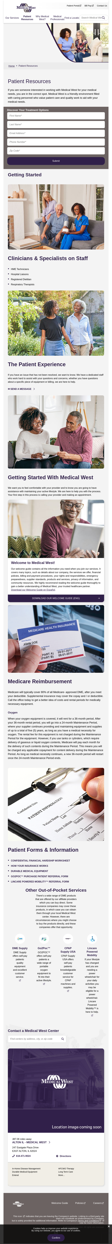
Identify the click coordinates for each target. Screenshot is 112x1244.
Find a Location (72, 18)
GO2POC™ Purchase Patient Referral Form (39, 876)
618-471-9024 (23, 1156)
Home (11, 66)
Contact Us (102, 6)
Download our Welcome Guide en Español (33, 590)
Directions (65, 1156)
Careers (97, 1203)
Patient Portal (73, 6)
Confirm (56, 1238)
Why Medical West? (42, 18)
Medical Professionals (57, 18)
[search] (62, 1039)
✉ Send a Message (19, 389)
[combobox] (94, 18)
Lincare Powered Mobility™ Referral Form (40, 881)
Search (103, 18)
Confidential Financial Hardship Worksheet (40, 860)
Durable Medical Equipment (29, 871)
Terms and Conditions (88, 1221)
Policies (79, 1203)
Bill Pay (88, 6)
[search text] (37, 1039)
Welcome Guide (59, 1203)
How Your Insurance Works (29, 866)
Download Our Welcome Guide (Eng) (56, 598)
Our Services (12, 18)
